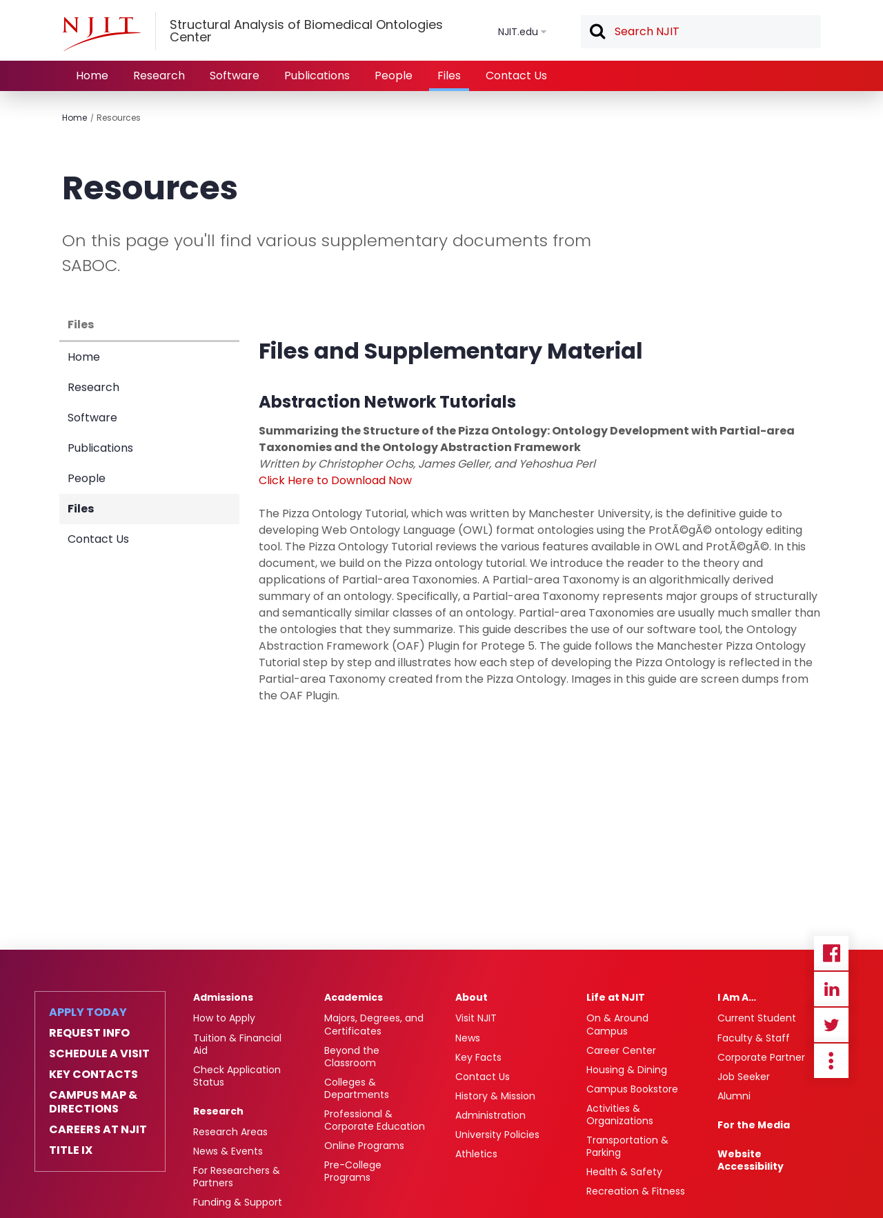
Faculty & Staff (753, 1038)
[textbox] (701, 31)
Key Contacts (93, 1074)
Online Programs (364, 1145)
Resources (119, 117)
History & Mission (495, 1096)
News (467, 1038)
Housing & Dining (626, 1070)
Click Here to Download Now (335, 480)
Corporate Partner (761, 1057)
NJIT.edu (518, 32)
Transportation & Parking (627, 1146)
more (831, 1061)
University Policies (497, 1134)
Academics (353, 997)
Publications (317, 75)
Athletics (476, 1154)
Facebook (831, 953)
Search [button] (596, 32)
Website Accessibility (750, 1160)
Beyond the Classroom (351, 1056)
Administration (490, 1115)
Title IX (70, 1150)
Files (449, 75)
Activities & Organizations (619, 1114)
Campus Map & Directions (93, 1102)
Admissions (223, 997)
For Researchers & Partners (236, 1176)
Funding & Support (237, 1202)
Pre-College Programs (352, 1171)
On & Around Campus (617, 1024)
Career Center (621, 1050)
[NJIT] (101, 34)
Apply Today (88, 1012)
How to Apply (224, 1018)
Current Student (756, 1018)
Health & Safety (624, 1172)
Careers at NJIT (98, 1130)
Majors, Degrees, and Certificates (374, 1024)
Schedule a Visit (99, 1054)
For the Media (753, 1125)
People (394, 75)
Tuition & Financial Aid (237, 1044)
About (471, 997)
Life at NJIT (615, 997)
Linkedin (831, 989)
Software (234, 75)
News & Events (228, 1151)
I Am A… (736, 997)
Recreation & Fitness (635, 1191)
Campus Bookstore (632, 1089)
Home (92, 75)
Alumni (734, 1096)
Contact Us (516, 75)
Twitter (831, 1025)
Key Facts (478, 1057)
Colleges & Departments (356, 1088)
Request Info (89, 1033)
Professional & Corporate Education (374, 1120)
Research (159, 75)
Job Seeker (743, 1076)
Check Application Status (237, 1076)
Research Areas (230, 1132)
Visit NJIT (476, 1018)
